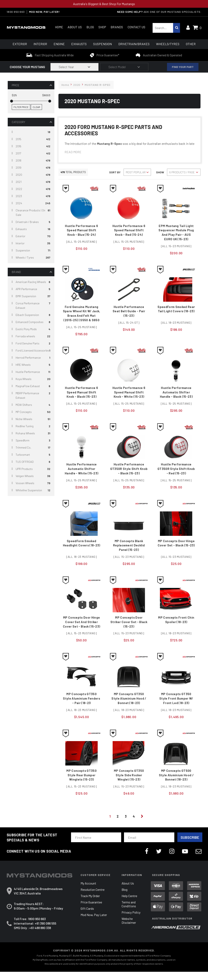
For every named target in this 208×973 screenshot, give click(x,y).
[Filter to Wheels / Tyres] (31, 257)
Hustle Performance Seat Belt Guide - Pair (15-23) (129, 311)
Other (191, 44)
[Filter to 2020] (31, 174)
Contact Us (136, 27)
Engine (59, 44)
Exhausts (79, 44)
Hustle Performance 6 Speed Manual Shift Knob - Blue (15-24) (81, 230)
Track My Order (90, 897)
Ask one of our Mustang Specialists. (173, 11)
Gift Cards (87, 910)
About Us (75, 27)
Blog (90, 27)
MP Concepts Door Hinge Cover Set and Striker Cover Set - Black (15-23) (81, 623)
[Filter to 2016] (31, 146)
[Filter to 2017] (31, 153)
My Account (88, 885)
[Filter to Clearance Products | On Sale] (31, 212)
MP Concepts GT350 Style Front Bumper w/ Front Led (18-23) (176, 699)
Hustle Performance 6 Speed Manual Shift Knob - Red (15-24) (129, 230)
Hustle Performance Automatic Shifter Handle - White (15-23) (81, 469)
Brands (117, 27)
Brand (16, 272)
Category (18, 122)
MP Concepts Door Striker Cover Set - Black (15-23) (129, 623)
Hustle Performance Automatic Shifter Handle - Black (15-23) (176, 393)
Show (160, 172)
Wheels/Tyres (167, 44)
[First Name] (96, 838)
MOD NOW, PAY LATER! (44, 11)
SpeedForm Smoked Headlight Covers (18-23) (81, 544)
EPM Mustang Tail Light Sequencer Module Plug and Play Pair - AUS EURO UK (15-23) (176, 232)
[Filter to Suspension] (31, 250)
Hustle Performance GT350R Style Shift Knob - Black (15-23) (129, 469)
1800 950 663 (16, 11)
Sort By (115, 172)
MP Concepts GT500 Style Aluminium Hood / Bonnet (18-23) (176, 776)
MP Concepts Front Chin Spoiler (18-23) (176, 621)
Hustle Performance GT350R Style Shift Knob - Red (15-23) (176, 469)
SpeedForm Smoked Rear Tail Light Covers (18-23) (176, 311)
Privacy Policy (131, 914)
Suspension (102, 44)
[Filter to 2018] (31, 160)
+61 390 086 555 (45, 924)
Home (59, 27)
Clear (36, 107)
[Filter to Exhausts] (31, 229)
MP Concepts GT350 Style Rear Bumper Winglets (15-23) (82, 776)
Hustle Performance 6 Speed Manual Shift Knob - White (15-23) (129, 393)
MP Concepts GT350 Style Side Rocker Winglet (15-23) (129, 776)
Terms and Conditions (129, 905)
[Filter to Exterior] (31, 236)
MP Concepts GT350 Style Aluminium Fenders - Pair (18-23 (81, 699)
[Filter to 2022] (31, 189)
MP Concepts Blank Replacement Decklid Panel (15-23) (129, 546)
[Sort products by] (137, 172)
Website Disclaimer (129, 922)
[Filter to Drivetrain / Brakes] (31, 222)
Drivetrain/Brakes (134, 44)
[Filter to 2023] (31, 196)
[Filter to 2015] (31, 139)
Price (15, 85)
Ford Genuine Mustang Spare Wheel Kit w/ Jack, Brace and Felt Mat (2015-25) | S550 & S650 (81, 313)
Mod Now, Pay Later (94, 916)
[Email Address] (149, 838)
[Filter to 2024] (31, 203)
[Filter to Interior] (31, 243)
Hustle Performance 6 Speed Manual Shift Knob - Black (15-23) (81, 393)
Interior (40, 44)
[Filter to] (31, 132)
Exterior (20, 44)
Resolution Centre (93, 891)
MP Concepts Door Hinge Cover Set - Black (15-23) (176, 544)
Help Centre (129, 897)
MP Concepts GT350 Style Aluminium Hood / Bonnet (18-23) (129, 699)
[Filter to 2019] (31, 167)
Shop (102, 27)
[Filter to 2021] (31, 182)
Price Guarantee (91, 903)
